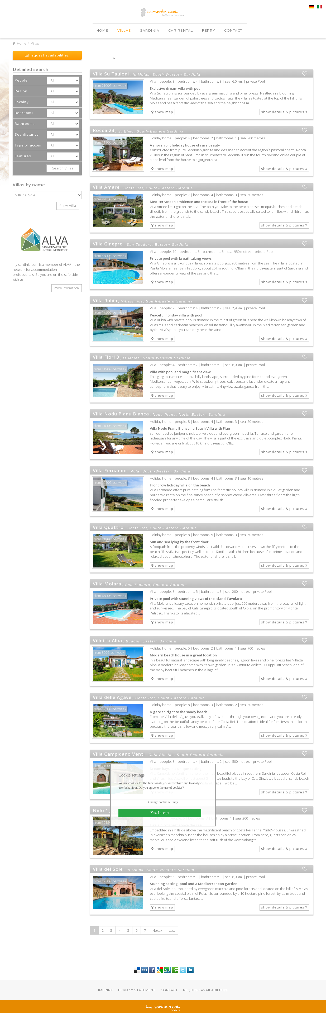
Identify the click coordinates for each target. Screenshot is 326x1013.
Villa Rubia (105, 300)
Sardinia (150, 30)
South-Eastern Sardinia (160, 131)
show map (162, 112)
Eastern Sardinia (172, 244)
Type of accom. (28, 145)
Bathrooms (25, 123)
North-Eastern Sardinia (202, 414)
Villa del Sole (108, 869)
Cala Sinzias (161, 754)
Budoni (133, 641)
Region (21, 91)
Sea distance (27, 134)
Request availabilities (205, 990)
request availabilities (47, 55)
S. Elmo (126, 131)
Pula (135, 471)
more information (66, 288)
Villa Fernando (110, 470)
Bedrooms (24, 112)
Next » (157, 930)
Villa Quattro (108, 527)
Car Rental (181, 30)
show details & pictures (284, 112)
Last (172, 930)
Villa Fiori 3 (106, 357)
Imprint (105, 990)
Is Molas (141, 74)
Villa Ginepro (108, 244)
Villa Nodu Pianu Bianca (121, 414)
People (21, 80)
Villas (124, 30)
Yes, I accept (160, 813)
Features (23, 156)
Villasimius (132, 301)
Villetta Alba (107, 640)
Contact (233, 30)
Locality (22, 102)
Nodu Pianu (164, 414)
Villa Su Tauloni (111, 74)
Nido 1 (100, 810)
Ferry (209, 30)
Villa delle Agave (112, 697)
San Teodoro (139, 244)
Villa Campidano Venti (119, 754)
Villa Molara (107, 584)
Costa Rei (133, 188)
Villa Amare (106, 187)
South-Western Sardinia (176, 74)
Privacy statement (136, 990)
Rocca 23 (103, 130)
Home (103, 30)
